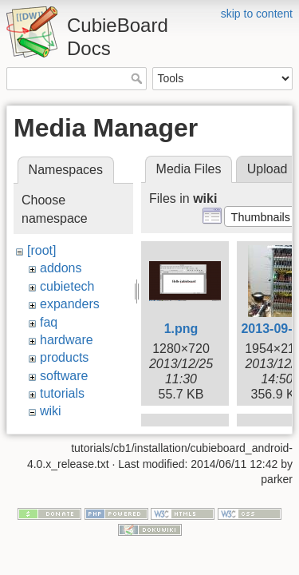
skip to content (257, 13)
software (64, 376)
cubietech (67, 286)
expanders (70, 304)
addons (61, 268)
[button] (260, 216)
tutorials (62, 393)
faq (48, 322)
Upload (267, 169)
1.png (181, 328)
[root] (41, 250)
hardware (66, 340)
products (64, 357)
